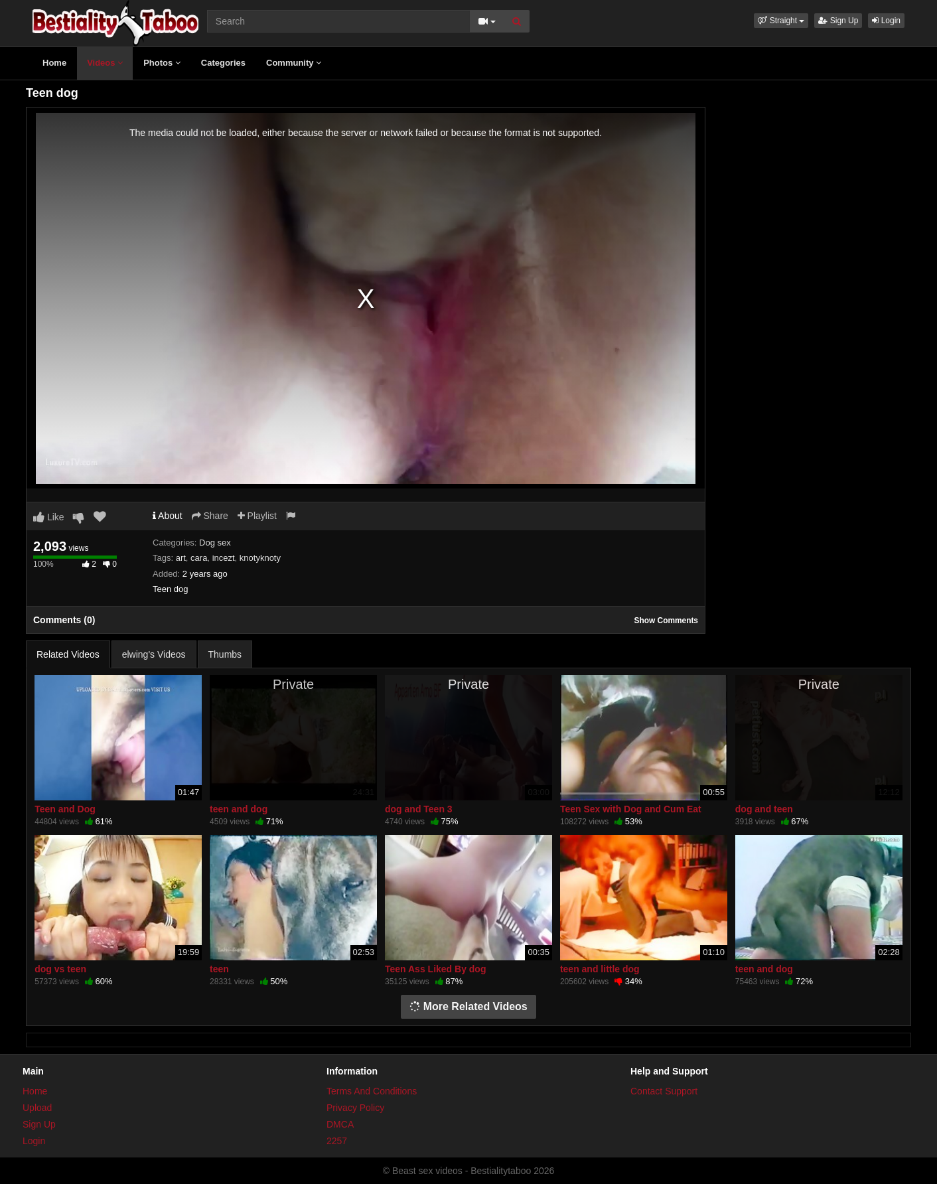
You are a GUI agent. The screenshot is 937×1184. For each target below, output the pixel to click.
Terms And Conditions (371, 1091)
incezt (223, 558)
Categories (223, 63)
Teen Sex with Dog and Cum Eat (630, 809)
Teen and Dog (65, 809)
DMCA (340, 1124)
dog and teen (764, 809)
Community (293, 63)
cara (198, 558)
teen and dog (238, 809)
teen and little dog (600, 969)
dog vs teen (60, 969)
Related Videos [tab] (68, 654)
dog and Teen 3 (419, 809)
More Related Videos (468, 1006)
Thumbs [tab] (225, 654)
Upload (37, 1107)
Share (210, 515)
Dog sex (215, 543)
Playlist (257, 515)
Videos (105, 63)
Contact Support (663, 1091)
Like (48, 517)
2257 (336, 1141)
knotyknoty (260, 558)
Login (886, 20)
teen (219, 969)
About (167, 515)
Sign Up (838, 20)
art (181, 558)
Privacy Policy (355, 1107)
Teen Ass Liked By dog (435, 969)
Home (54, 63)
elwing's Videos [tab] (154, 654)
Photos (161, 63)
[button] (781, 20)
